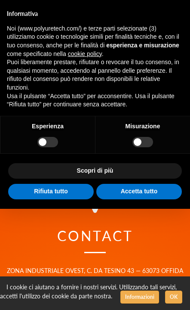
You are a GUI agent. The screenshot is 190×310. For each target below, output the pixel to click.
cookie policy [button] (85, 53)
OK (174, 297)
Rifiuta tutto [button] (51, 191)
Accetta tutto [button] (139, 191)
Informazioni (139, 297)
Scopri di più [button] (95, 170)
